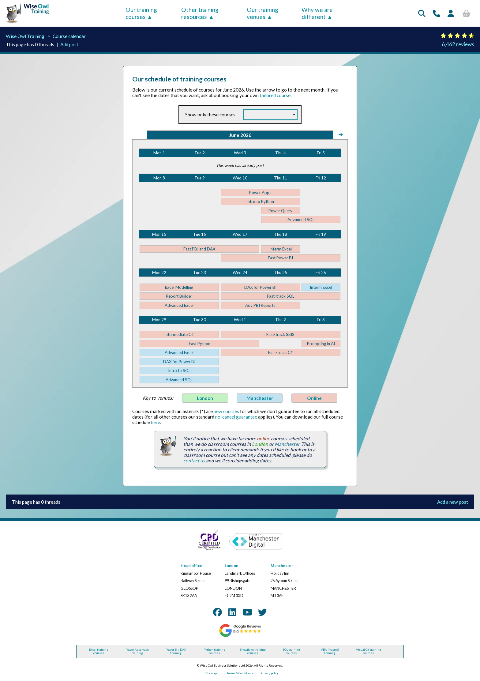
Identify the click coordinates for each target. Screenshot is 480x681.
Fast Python (199, 343)
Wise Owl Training (25, 36)
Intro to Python (260, 201)
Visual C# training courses (368, 651)
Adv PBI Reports (260, 305)
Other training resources (200, 13)
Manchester (259, 398)
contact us (194, 460)
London (205, 398)
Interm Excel (280, 248)
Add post (69, 44)
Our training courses (141, 13)
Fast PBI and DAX (199, 248)
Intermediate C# (179, 334)
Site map (211, 673)
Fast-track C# (280, 352)
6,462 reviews (458, 44)
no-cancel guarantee (236, 417)
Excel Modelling (179, 287)
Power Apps (260, 192)
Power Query (280, 210)
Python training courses (214, 651)
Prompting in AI (321, 343)
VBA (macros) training (330, 651)
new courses (226, 411)
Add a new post (452, 502)
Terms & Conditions (240, 673)
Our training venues (262, 13)
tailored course (275, 95)
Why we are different (317, 13)
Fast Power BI (280, 257)
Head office (191, 565)
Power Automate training (137, 651)
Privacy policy (270, 673)
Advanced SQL (300, 219)
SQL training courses (291, 651)
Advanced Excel (179, 305)
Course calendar (69, 36)
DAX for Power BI (260, 287)
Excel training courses (98, 651)
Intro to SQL (179, 370)
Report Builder (179, 296)
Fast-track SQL (280, 296)
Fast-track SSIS (280, 334)
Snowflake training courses (253, 651)
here (155, 422)
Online (314, 398)
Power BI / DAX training (176, 651)
